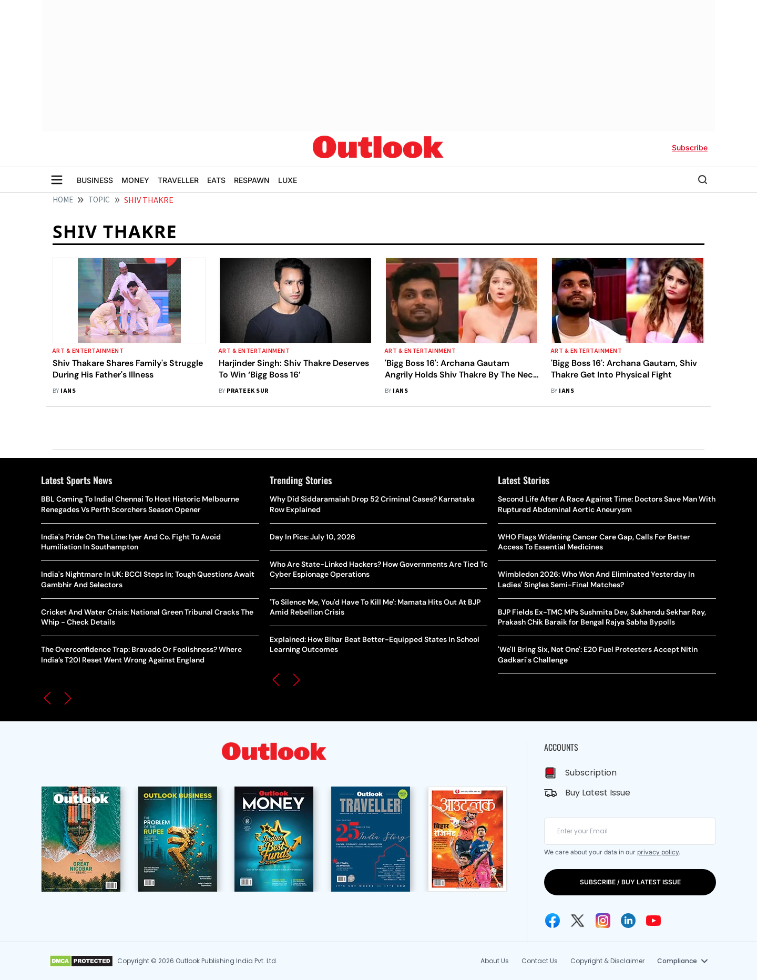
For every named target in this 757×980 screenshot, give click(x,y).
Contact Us (539, 960)
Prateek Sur (247, 390)
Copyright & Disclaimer (607, 960)
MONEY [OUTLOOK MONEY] (135, 180)
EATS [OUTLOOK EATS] (216, 180)
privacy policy (658, 852)
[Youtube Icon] (653, 920)
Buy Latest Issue (597, 793)
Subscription (591, 773)
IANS (68, 390)
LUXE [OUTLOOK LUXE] (287, 180)
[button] (47, 698)
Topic (99, 200)
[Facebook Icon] (552, 920)
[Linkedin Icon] (628, 920)
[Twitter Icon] (577, 920)
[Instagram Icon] (603, 920)
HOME (63, 200)
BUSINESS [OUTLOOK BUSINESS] (95, 180)
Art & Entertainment (88, 350)
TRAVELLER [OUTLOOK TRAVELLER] (178, 180)
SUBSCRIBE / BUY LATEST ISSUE (630, 882)
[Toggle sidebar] (56, 179)
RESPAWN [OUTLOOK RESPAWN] (252, 180)
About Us (494, 960)
